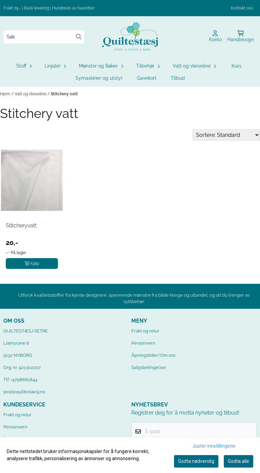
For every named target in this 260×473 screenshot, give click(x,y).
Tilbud (178, 78)
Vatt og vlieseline (31, 94)
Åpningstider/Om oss (153, 355)
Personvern (143, 343)
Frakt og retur (145, 330)
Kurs (236, 66)
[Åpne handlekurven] (240, 37)
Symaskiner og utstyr (99, 78)
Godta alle (238, 461)
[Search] (78, 36)
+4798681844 (23, 379)
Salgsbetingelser (148, 367)
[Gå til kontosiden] (215, 37)
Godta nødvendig (196, 461)
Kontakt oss (242, 8)
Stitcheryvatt (21, 225)
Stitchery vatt (64, 94)
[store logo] (130, 36)
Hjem (5, 94)
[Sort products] (226, 135)
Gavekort (146, 78)
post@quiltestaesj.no (24, 391)
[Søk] (43, 37)
